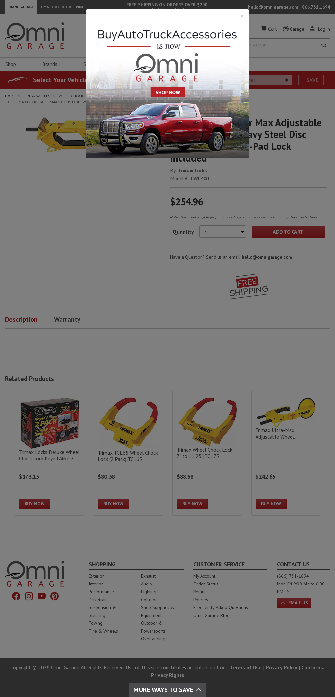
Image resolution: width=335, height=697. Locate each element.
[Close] (167, 16)
